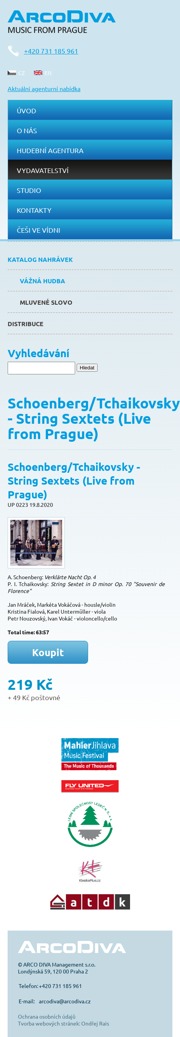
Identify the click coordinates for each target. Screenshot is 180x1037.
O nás (27, 130)
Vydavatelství (43, 170)
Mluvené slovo (46, 302)
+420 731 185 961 (51, 51)
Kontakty (34, 210)
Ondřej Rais (95, 1023)
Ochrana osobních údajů (47, 1016)
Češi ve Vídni (38, 230)
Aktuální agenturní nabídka (44, 88)
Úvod (26, 110)
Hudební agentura (50, 150)
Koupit (48, 652)
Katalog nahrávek (40, 259)
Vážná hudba (42, 281)
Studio (29, 190)
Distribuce (25, 324)
